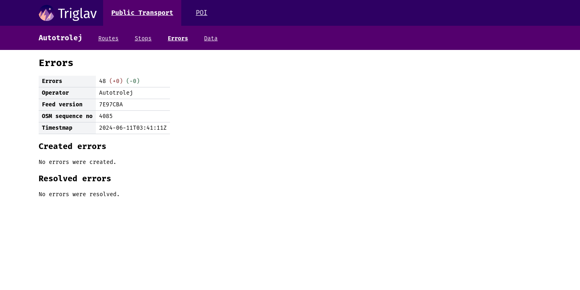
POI (201, 13)
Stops (143, 38)
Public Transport (142, 13)
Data (211, 38)
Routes (108, 38)
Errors (178, 38)
